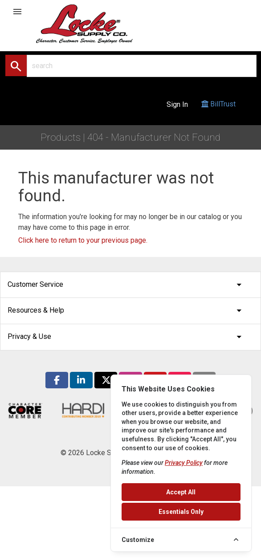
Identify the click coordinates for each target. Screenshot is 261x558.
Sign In (177, 104)
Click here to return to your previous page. (82, 240)
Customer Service (127, 285)
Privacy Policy (184, 462)
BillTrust (218, 112)
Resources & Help (127, 311)
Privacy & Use (127, 337)
